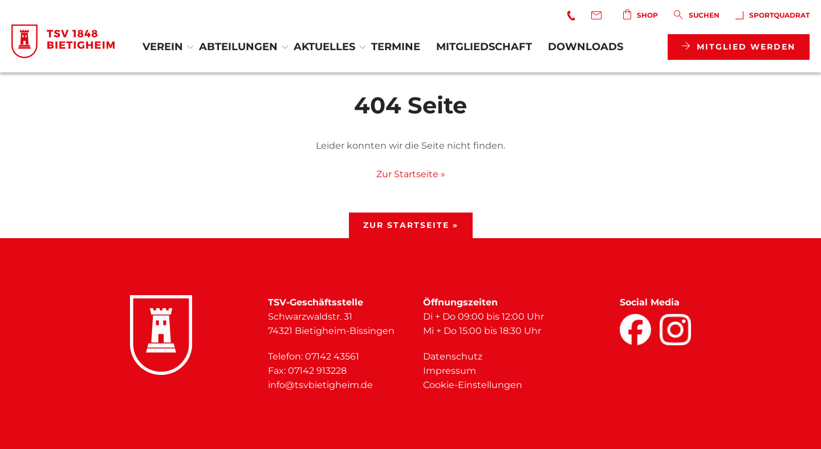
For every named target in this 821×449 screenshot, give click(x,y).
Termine (395, 46)
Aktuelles (324, 46)
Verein (163, 46)
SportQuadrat (772, 15)
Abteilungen (238, 46)
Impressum (449, 370)
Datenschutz (452, 356)
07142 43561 (332, 356)
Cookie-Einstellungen (472, 384)
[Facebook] (635, 329)
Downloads (585, 46)
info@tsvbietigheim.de (320, 384)
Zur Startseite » (410, 174)
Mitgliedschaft (484, 46)
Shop (640, 14)
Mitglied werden (738, 47)
